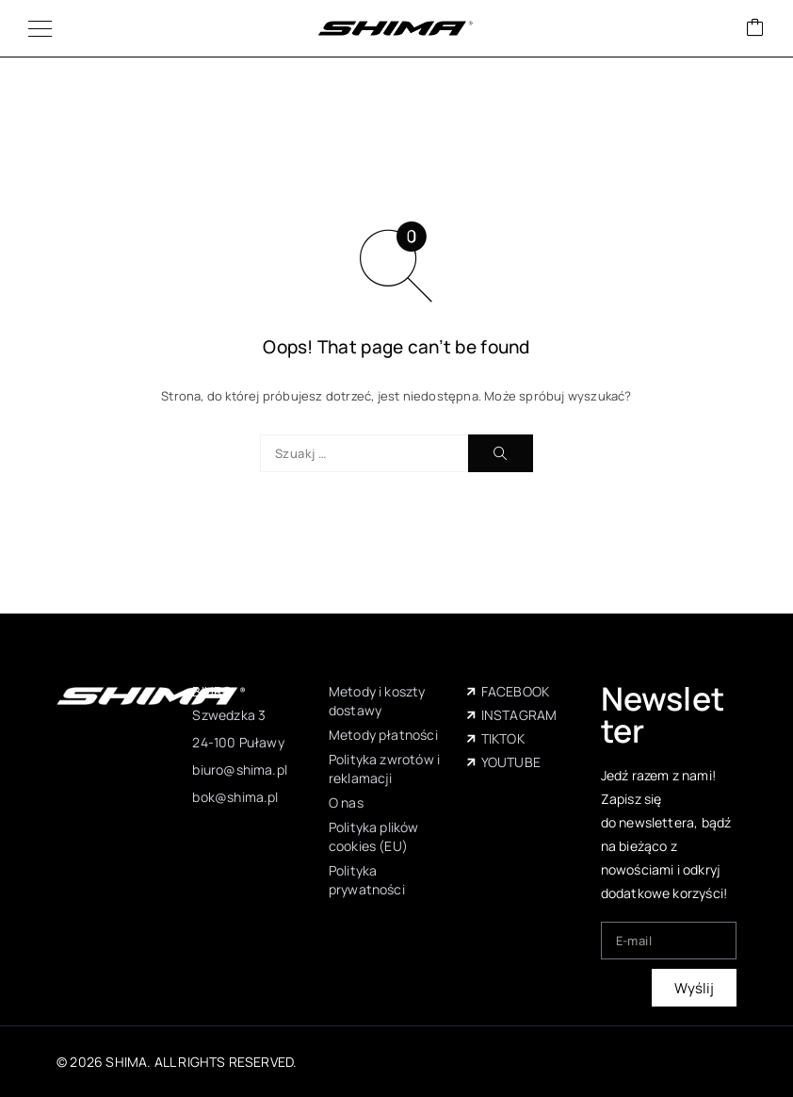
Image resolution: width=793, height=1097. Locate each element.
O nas (346, 802)
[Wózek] (755, 29)
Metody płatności (383, 735)
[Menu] (40, 28)
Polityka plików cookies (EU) (374, 836)
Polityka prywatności (367, 879)
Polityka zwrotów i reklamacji (384, 768)
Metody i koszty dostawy (377, 700)
